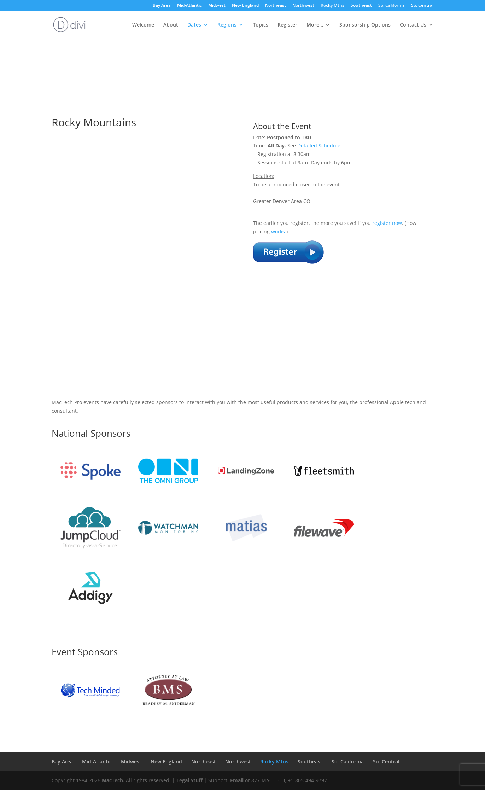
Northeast (275, 5)
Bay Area (162, 5)
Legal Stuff (189, 780)
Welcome (143, 25)
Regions (226, 25)
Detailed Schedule (318, 145)
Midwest (217, 5)
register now (387, 223)
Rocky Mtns (332, 5)
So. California (391, 5)
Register (287, 25)
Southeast (361, 5)
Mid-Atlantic (189, 5)
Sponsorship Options (365, 25)
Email (237, 780)
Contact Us (413, 25)
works (278, 231)
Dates (194, 25)
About (170, 25)
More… (314, 25)
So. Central (422, 5)
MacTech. (113, 780)
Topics (260, 25)
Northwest (303, 5)
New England (245, 5)
